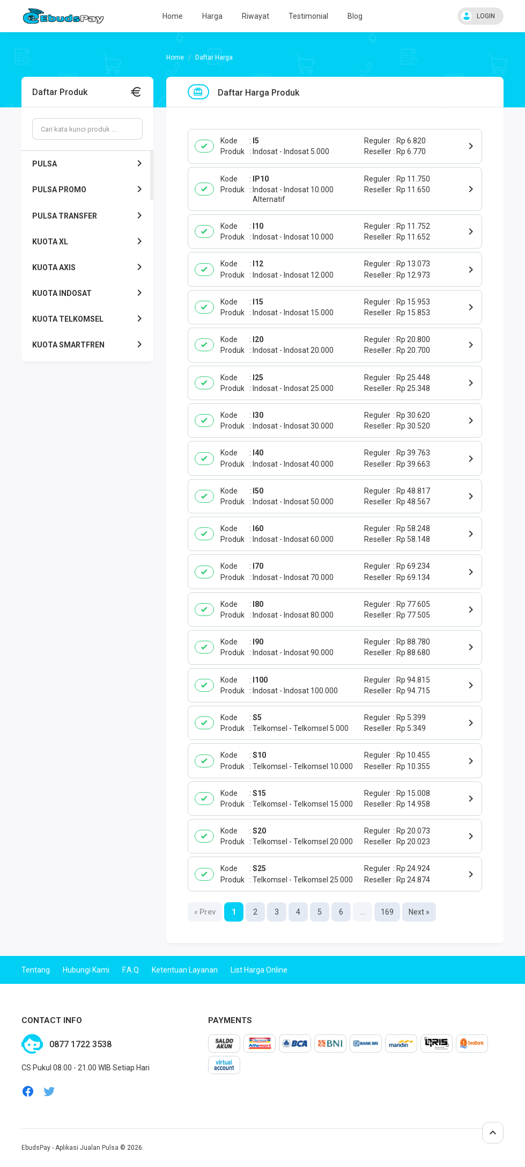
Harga (212, 16)
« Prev (205, 912)
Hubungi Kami (86, 970)
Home (172, 16)
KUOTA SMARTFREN (89, 344)
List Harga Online (259, 970)
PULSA (89, 163)
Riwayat (255, 16)
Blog (355, 16)
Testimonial (308, 16)
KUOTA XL (89, 241)
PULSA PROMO (89, 189)
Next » (419, 912)
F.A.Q (130, 970)
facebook (27, 1091)
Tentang (35, 970)
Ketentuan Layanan (185, 970)
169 (387, 912)
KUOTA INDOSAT (89, 293)
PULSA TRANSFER (89, 215)
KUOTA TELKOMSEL (89, 319)
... (362, 912)
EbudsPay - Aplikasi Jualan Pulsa (70, 1147)
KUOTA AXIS (89, 267)
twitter (49, 1091)
